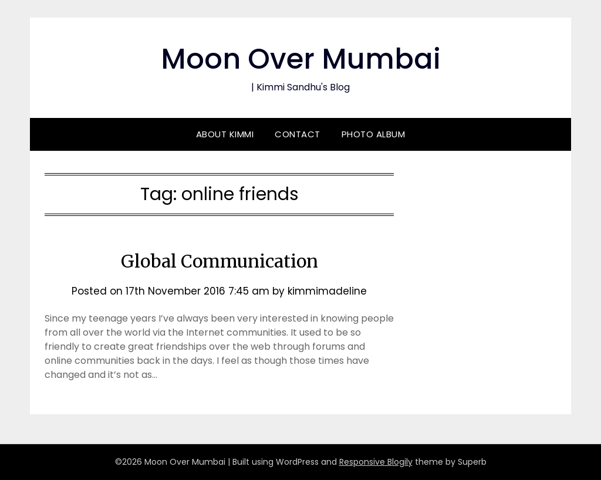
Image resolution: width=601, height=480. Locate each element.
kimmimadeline (327, 291)
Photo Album (374, 134)
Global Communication (219, 261)
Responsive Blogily (376, 462)
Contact (297, 134)
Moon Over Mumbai (301, 59)
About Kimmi (225, 134)
